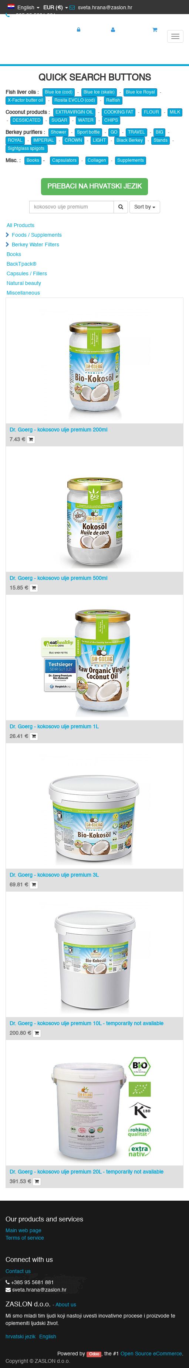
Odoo (94, 1354)
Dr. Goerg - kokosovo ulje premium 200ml (58, 430)
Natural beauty (24, 283)
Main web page (23, 1230)
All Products (20, 225)
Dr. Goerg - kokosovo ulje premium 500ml (58, 578)
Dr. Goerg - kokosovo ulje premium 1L (54, 726)
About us (65, 1305)
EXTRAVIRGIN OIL (74, 112)
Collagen (97, 160)
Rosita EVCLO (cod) (74, 100)
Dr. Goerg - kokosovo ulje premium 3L (54, 875)
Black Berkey (130, 140)
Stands (160, 140)
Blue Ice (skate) (99, 92)
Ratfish (113, 100)
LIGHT (99, 140)
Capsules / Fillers (27, 273)
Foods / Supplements (37, 235)
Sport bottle (88, 132)
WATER (86, 120)
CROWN (73, 140)
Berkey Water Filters (35, 244)
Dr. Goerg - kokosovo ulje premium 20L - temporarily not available (86, 1172)
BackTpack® (21, 264)
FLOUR (151, 112)
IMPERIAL (43, 140)
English (47, 1336)
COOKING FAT (118, 112)
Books (33, 160)
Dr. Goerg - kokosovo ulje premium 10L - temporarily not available (86, 1023)
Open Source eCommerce (151, 1353)
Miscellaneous (23, 293)
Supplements (130, 160)
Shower (58, 132)
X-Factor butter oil (25, 100)
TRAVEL (136, 132)
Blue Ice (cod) (58, 92)
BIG (159, 132)
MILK (175, 112)
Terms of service (25, 1238)
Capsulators (64, 160)
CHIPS (111, 120)
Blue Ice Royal (140, 92)
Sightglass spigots (26, 149)
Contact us (18, 1271)
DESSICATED (27, 120)
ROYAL (15, 140)
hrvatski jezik (21, 1336)
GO (114, 132)
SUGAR (59, 120)
